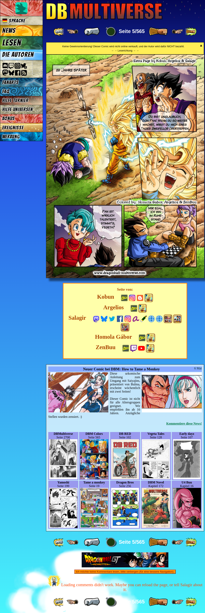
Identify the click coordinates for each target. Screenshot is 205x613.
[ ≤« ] (72, 32)
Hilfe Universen (17, 109)
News (9, 30)
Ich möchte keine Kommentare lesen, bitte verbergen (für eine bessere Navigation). (125, 571)
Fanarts (10, 82)
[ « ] (92, 32)
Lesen (11, 42)
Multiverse (104, 11)
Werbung (11, 136)
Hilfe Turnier (15, 100)
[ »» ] (191, 32)
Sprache (13, 20)
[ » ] (158, 32)
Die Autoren (18, 54)
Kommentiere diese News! (184, 423)
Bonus (8, 118)
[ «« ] (59, 32)
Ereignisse (13, 127)
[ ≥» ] (178, 32)
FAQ (5, 91)
